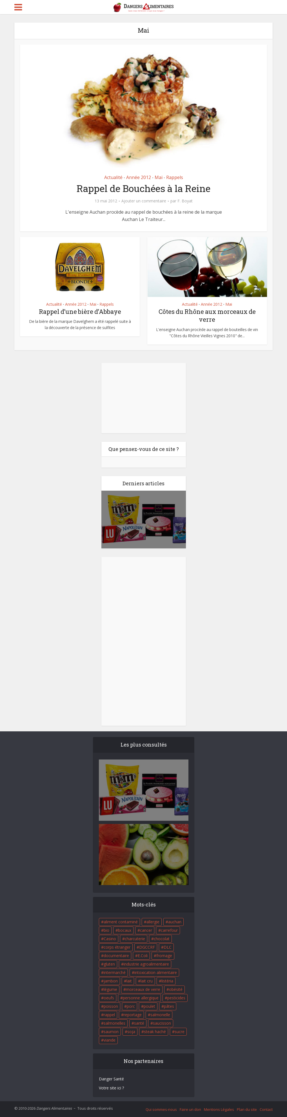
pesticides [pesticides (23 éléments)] (176, 997)
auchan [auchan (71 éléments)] (174, 921)
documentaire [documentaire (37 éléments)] (116, 955)
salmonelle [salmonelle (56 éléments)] (160, 1014)
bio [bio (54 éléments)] (106, 930)
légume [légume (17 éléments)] (110, 989)
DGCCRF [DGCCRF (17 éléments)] (147, 947)
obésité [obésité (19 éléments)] (176, 989)
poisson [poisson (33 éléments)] (111, 1006)
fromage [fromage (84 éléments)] (164, 955)
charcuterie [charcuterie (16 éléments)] (135, 938)
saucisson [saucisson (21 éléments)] (162, 1023)
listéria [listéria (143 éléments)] (167, 981)
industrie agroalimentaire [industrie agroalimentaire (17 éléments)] (146, 964)
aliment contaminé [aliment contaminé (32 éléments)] (121, 921)
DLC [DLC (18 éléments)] (168, 947)
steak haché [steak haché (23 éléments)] (155, 1031)
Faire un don (190, 1109)
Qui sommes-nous (161, 1109)
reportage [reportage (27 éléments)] (133, 1014)
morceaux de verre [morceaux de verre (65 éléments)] (143, 989)
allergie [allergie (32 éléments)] (152, 921)
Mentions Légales (219, 1109)
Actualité (113, 177)
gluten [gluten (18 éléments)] (109, 964)
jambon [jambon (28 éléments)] (111, 981)
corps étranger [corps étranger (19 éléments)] (117, 947)
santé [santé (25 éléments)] (139, 1023)
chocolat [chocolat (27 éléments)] (162, 938)
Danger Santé (111, 1079)
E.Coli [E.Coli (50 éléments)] (143, 955)
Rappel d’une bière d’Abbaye (80, 311)
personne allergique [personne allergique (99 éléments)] (141, 997)
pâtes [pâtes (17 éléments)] (169, 1006)
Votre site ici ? (111, 1088)
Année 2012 (138, 177)
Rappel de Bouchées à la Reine (143, 188)
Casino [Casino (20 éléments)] (110, 938)
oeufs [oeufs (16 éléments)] (109, 997)
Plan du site (247, 1109)
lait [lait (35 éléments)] (129, 981)
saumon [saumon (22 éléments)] (111, 1031)
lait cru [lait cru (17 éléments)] (147, 981)
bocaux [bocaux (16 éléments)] (124, 930)
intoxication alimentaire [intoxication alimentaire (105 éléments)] (155, 972)
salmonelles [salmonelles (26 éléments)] (114, 1023)
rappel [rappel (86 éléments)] (109, 1014)
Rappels (174, 177)
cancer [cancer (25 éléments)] (146, 930)
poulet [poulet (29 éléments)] (149, 1006)
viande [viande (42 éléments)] (109, 1040)
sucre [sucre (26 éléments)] (179, 1031)
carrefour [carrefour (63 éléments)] (169, 930)
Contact (266, 1109)
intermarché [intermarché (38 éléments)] (115, 972)
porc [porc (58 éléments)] (131, 1006)
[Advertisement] (143, 398)
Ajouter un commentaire (143, 201)
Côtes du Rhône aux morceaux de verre (207, 315)
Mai (159, 177)
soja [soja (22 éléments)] (131, 1031)
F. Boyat (185, 201)
